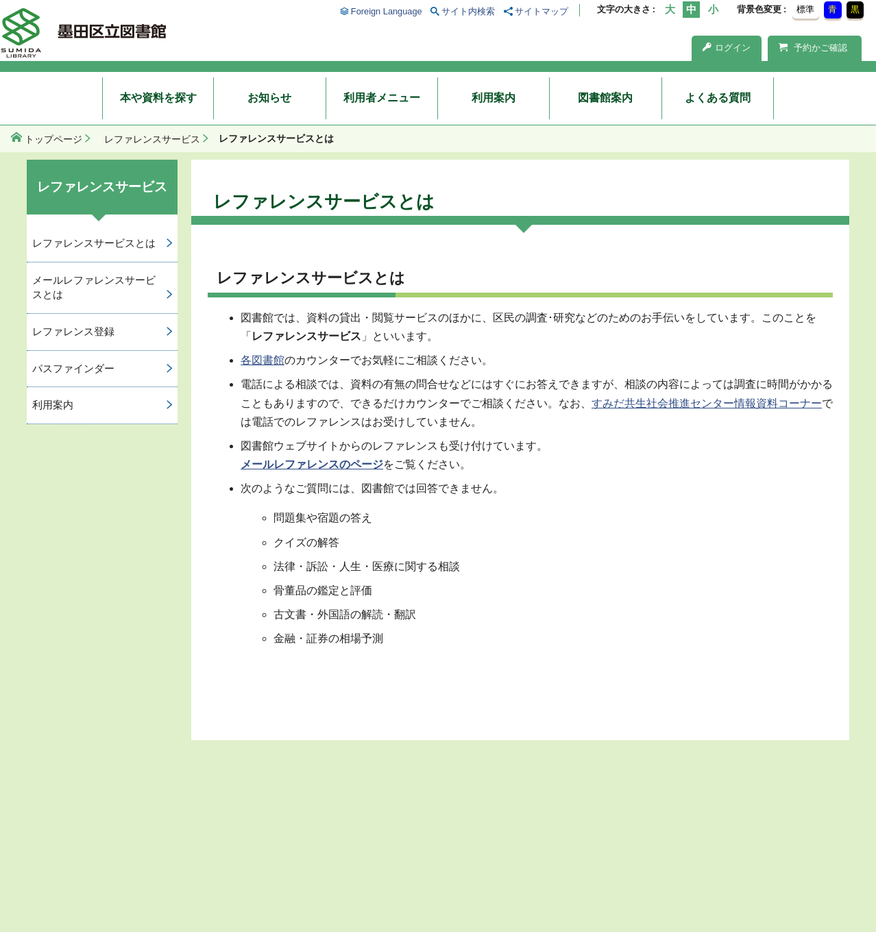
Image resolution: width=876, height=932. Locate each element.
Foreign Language (386, 11)
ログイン (727, 47)
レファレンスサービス (152, 139)
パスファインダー (73, 368)
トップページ (53, 139)
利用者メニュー (381, 97)
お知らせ (269, 97)
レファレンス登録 (73, 331)
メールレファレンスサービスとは (94, 287)
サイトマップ (541, 11)
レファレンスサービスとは (94, 243)
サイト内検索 (468, 11)
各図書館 (262, 360)
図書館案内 (605, 97)
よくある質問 (718, 97)
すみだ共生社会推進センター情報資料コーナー (707, 403)
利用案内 (493, 97)
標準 (805, 9)
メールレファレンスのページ (312, 464)
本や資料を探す (158, 97)
